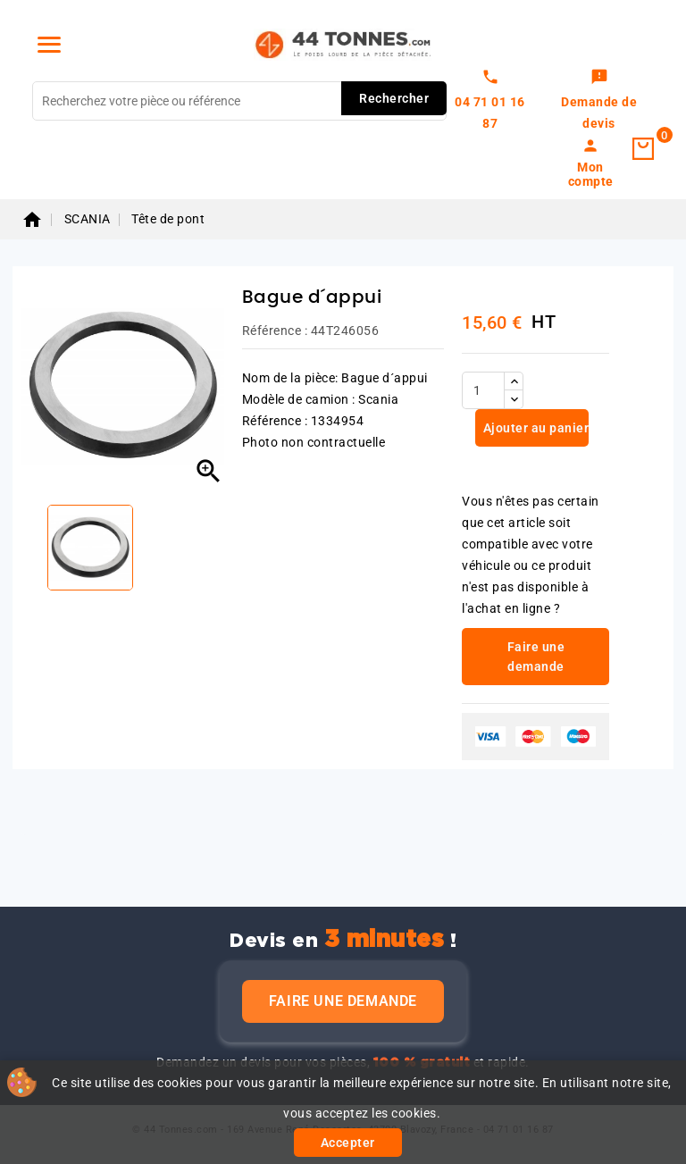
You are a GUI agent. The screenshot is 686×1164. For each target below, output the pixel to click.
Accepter (348, 1142)
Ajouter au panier (534, 428)
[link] (599, 101)
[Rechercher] (239, 101)
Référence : (275, 330)
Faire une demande (343, 1000)
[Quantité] (483, 390)
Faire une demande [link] (536, 657)
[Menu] (49, 44)
